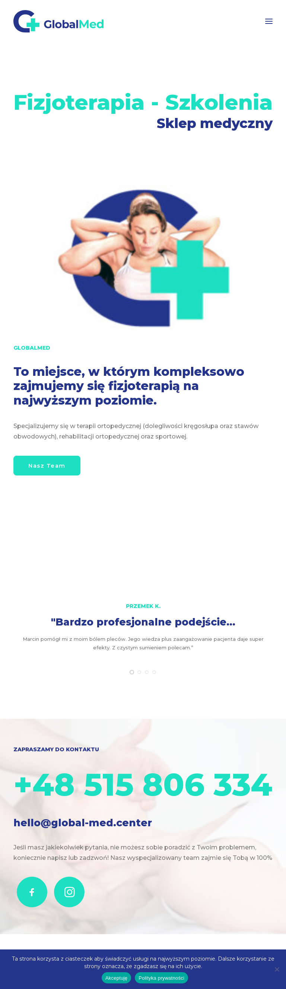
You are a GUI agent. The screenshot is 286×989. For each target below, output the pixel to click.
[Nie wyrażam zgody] (276, 969)
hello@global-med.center (82, 822)
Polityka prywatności (161, 978)
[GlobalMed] (58, 21)
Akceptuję (116, 978)
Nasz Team (47, 465)
